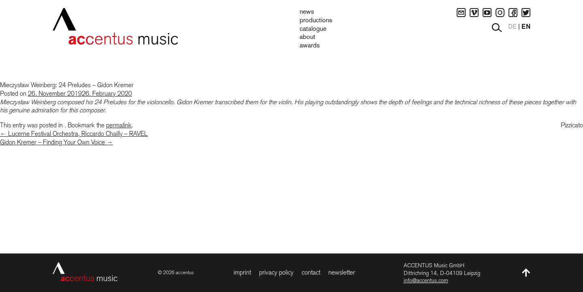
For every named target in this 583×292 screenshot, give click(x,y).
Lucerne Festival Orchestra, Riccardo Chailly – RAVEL (74, 133)
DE (512, 27)
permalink (119, 125)
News (307, 12)
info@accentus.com (426, 280)
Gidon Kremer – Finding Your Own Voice (56, 142)
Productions (316, 20)
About (307, 37)
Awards (310, 46)
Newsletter (341, 272)
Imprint (242, 272)
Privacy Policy (276, 272)
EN (525, 27)
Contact (311, 272)
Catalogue (313, 29)
